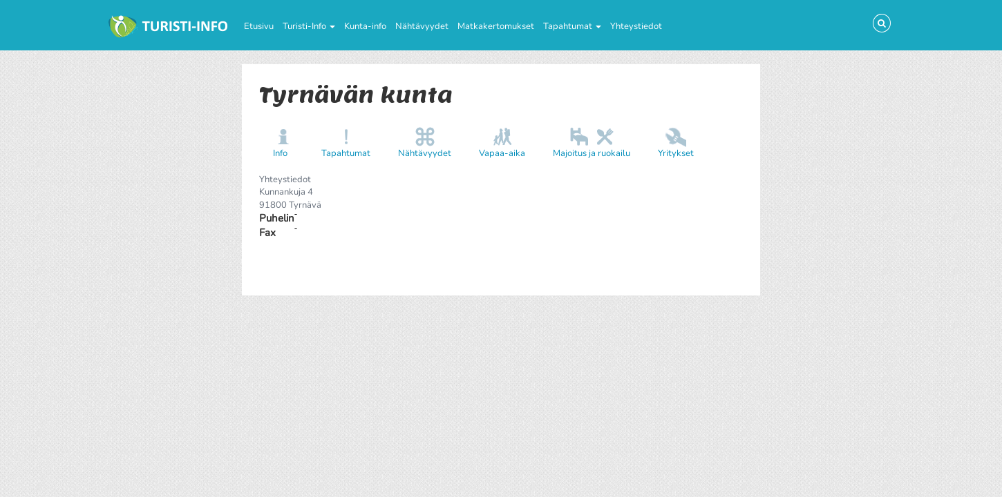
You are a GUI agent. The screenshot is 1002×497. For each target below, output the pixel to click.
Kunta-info (365, 26)
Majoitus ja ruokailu (591, 153)
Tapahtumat (572, 26)
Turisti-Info (309, 26)
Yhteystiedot (636, 26)
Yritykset (676, 153)
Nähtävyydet (421, 26)
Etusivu (259, 26)
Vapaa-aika (502, 153)
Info (280, 153)
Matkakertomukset (495, 26)
